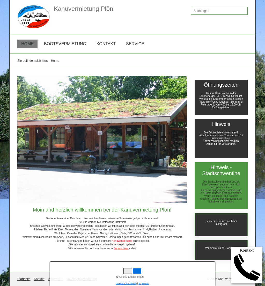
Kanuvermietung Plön (83, 8)
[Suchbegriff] (219, 11)
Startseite (24, 279)
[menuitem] (27, 44)
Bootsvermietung (65, 44)
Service (135, 44)
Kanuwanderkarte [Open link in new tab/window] (122, 240)
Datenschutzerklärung (82, 279)
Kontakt (106, 44)
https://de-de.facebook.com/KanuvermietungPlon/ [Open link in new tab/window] (221, 250)
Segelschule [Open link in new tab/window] (121, 248)
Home (27, 44)
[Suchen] (243, 10)
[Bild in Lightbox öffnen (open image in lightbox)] (102, 139)
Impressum (55, 279)
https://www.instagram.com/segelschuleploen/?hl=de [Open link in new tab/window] (221, 224)
